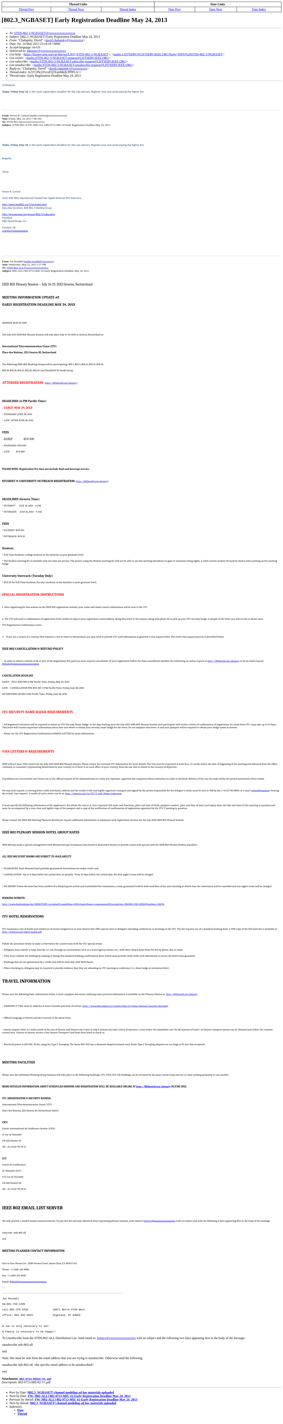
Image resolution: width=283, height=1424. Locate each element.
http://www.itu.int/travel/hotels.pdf (22, 931)
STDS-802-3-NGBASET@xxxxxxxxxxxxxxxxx (44, 33)
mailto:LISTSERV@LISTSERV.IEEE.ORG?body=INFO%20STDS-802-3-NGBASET (168, 54)
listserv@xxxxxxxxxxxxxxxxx (159, 1220)
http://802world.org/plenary (61, 382)
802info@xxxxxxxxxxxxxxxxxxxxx (20, 663)
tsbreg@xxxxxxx (260, 790)
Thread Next (76, 9)
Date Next (215, 9)
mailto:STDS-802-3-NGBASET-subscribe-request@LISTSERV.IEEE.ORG (78, 61)
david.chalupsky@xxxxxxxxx (64, 40)
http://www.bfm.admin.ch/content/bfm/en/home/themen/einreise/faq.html (125, 1005)
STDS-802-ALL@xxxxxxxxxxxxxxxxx (27, 267)
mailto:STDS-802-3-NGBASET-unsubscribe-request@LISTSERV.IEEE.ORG (83, 65)
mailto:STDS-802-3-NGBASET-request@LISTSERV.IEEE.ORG (68, 58)
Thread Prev (26, 9)
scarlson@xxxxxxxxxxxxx (15, 231)
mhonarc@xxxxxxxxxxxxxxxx (46, 50)
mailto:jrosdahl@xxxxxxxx (38, 261)
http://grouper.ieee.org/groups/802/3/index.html (28, 214)
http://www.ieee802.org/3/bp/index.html (24, 204)
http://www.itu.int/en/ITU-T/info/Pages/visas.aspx (93, 793)
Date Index (259, 9)
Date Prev (174, 9)
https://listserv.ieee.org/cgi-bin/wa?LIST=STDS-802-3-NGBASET (66, 54)
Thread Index (127, 9)
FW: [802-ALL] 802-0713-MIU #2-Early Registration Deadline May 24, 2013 (79, 1401)
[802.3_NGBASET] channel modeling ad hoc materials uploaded (71, 1397)
